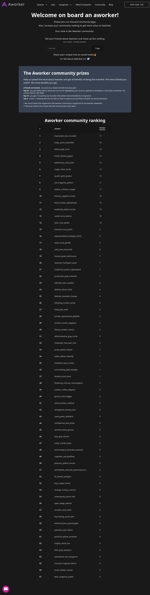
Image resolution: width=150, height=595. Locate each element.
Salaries (42, 4)
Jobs (53, 4)
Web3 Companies (83, 4)
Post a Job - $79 (136, 5)
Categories (65, 4)
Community (100, 4)
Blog (111, 4)
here (93, 21)
